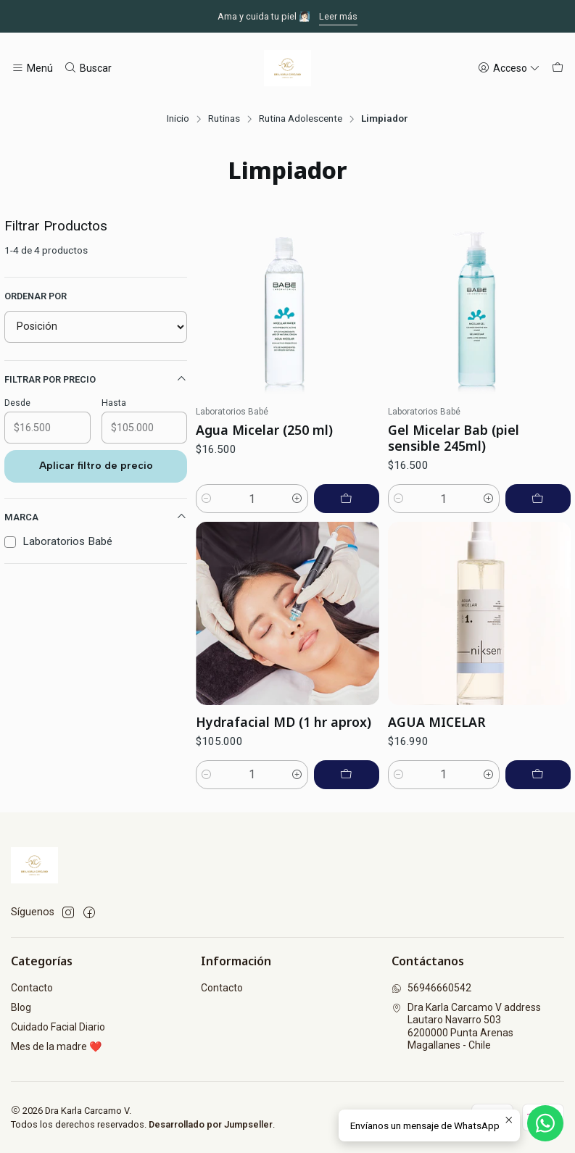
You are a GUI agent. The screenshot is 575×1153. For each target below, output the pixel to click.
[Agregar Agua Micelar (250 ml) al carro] (346, 498)
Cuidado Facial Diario (58, 1027)
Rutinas (224, 119)
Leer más (338, 16)
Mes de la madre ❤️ (56, 1046)
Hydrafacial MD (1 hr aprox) (283, 792)
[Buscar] (87, 68)
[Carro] (557, 68)
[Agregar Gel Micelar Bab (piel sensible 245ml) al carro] (538, 498)
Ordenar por (35, 296)
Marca (95, 517)
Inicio (178, 119)
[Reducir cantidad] (207, 498)
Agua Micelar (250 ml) (264, 429)
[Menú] (32, 68)
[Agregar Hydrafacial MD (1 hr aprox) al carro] (346, 845)
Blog (21, 1007)
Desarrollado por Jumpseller (211, 1124)
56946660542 (431, 988)
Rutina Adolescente (300, 119)
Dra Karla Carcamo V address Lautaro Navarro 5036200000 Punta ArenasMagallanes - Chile (466, 1027)
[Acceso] (509, 68)
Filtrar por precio (95, 379)
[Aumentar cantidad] (297, 498)
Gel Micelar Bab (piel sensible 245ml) (453, 437)
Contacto (32, 988)
